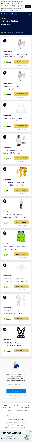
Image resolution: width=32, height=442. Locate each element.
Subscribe (16, 391)
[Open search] (29, 15)
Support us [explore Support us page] (25, 408)
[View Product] (16, 52)
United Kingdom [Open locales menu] (22, 415)
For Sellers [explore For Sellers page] (7, 410)
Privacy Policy (14, 10)
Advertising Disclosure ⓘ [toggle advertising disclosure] (8, 415)
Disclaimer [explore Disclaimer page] (7, 408)
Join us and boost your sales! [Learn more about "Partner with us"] (10, 438)
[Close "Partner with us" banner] (30, 431)
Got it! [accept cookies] (27, 6)
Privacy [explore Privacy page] (16, 405)
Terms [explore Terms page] (27, 405)
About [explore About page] (5, 405)
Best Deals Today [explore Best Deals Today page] (23, 410)
